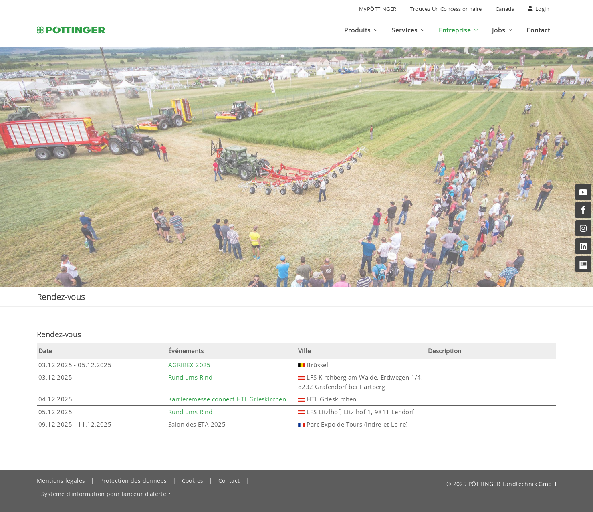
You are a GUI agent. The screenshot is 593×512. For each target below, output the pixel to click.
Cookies (193, 480)
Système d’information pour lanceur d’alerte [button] (103, 494)
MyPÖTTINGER (377, 8)
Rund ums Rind (190, 377)
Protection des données (133, 480)
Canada (505, 8)
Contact (229, 480)
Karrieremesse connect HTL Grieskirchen (227, 399)
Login (538, 9)
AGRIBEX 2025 (189, 365)
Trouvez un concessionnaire (446, 8)
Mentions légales (61, 480)
